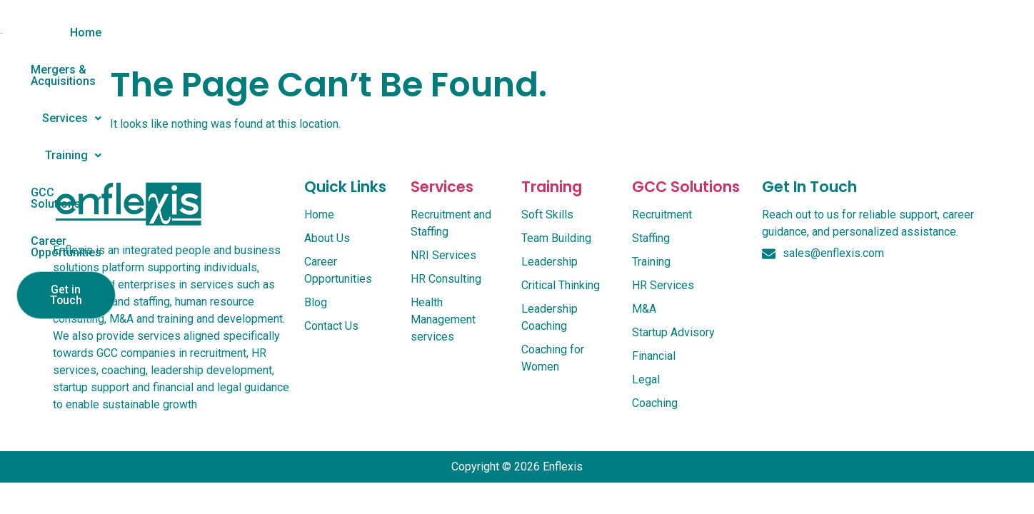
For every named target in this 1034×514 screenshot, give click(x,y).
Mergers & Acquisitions (353, 32)
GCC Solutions (661, 32)
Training (559, 32)
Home (247, 32)
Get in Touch (920, 34)
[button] (473, 32)
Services (473, 32)
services (442, 201)
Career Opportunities (789, 32)
